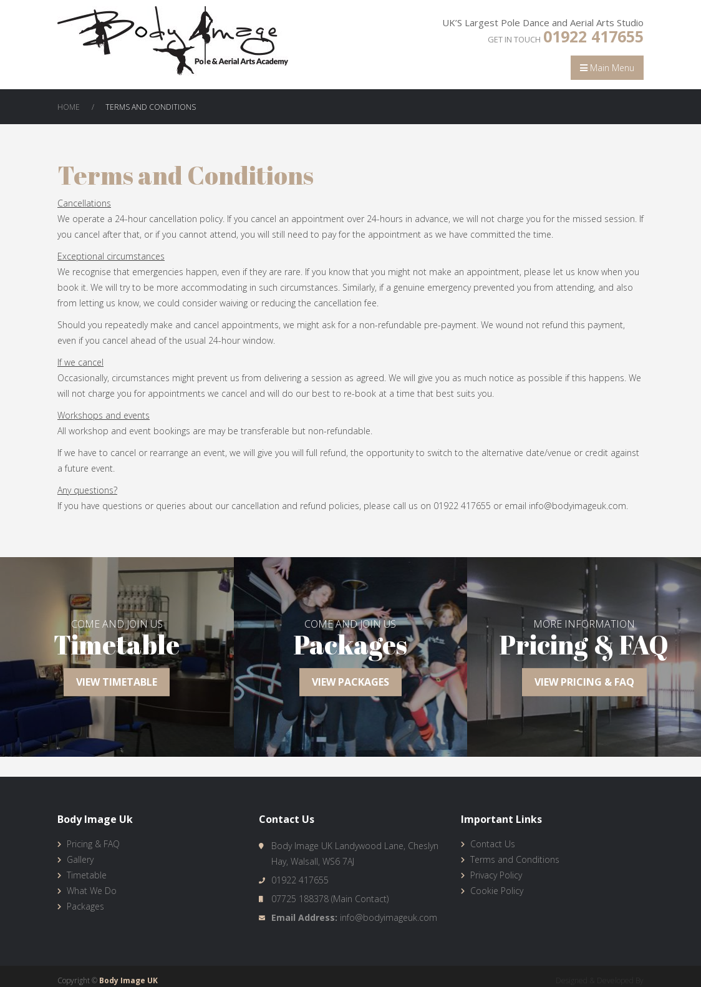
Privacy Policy (496, 875)
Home (68, 107)
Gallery (80, 859)
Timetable (87, 875)
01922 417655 (593, 36)
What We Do (92, 891)
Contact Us (492, 844)
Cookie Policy (496, 891)
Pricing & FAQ (93, 844)
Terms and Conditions (514, 859)
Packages (85, 906)
